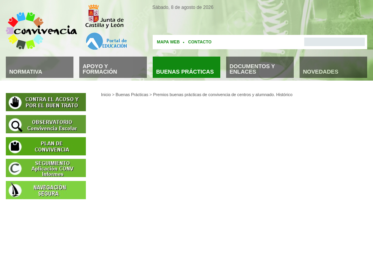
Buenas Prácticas (132, 94)
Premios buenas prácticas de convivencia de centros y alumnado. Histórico (223, 94)
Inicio (106, 94)
